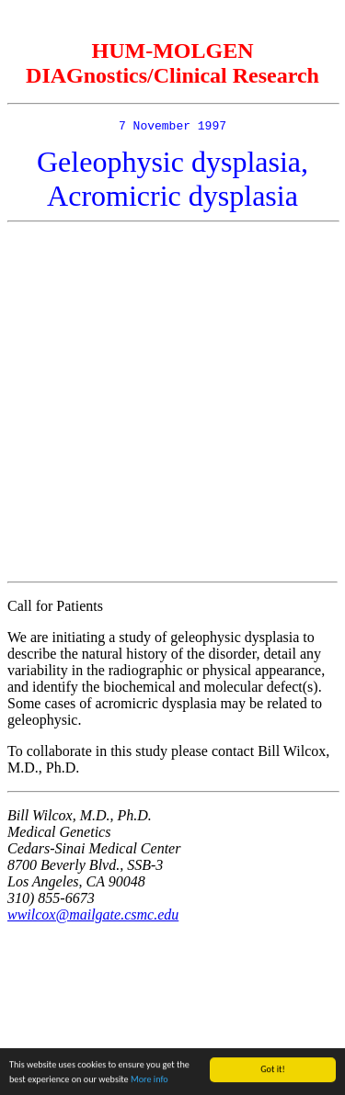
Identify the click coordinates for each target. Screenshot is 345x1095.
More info (149, 1080)
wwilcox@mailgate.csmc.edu (92, 917)
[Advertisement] (172, 404)
